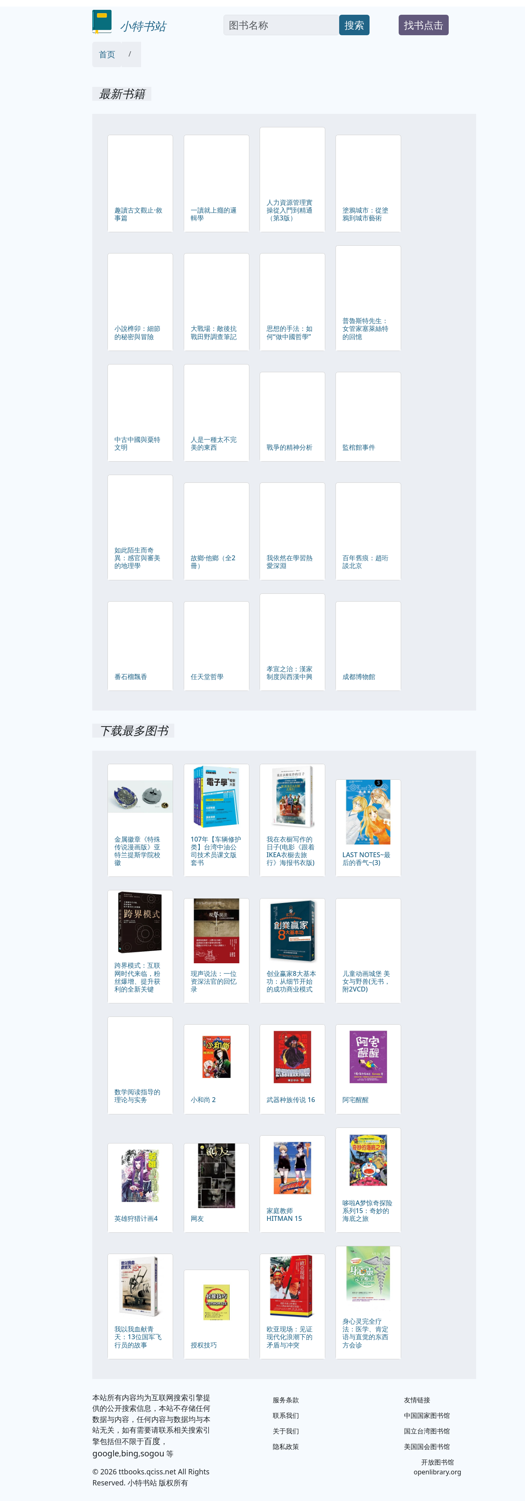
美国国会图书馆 (427, 1446)
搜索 (354, 25)
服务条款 (286, 1399)
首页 (107, 54)
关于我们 (286, 1430)
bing (129, 1453)
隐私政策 (286, 1446)
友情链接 (417, 1399)
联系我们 (286, 1415)
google (105, 1453)
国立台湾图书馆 (427, 1430)
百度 (152, 1441)
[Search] (281, 25)
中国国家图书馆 (427, 1415)
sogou (152, 1453)
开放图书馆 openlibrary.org (437, 1467)
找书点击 (423, 25)
